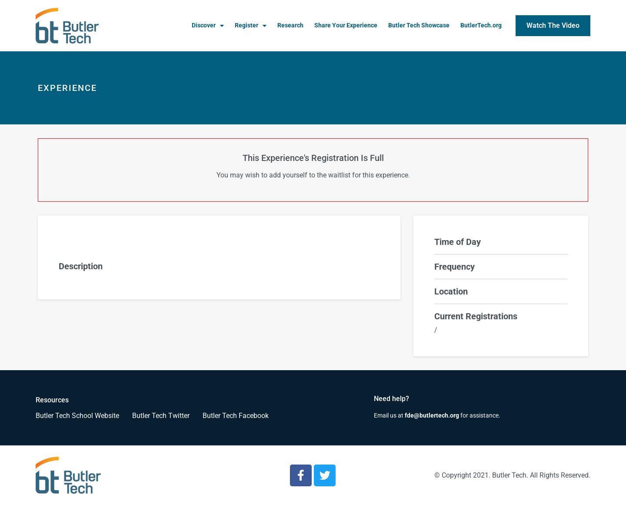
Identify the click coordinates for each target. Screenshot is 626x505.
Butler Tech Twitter (161, 415)
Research (290, 25)
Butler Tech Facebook (236, 415)
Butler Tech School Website (77, 415)
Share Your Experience (345, 25)
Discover (208, 25)
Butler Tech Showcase (419, 25)
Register (250, 25)
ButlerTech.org (481, 25)
